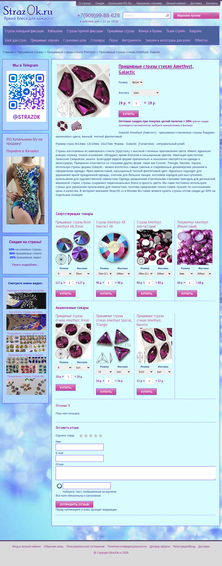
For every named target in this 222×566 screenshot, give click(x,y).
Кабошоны (55, 30)
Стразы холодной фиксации (24, 30)
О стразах (85, 3)
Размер (123, 82)
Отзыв (59, 464)
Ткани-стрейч (175, 30)
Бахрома (195, 30)
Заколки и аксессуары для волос (168, 40)
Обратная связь (53, 549)
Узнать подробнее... (25, 264)
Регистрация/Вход (184, 549)
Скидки (99, 3)
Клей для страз (16, 40)
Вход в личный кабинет (26, 549)
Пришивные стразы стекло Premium (71, 52)
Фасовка (124, 92)
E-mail (59, 453)
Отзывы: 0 (63, 405)
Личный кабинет (176, 3)
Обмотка (201, 40)
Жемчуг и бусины (150, 30)
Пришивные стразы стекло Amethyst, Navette (150, 320)
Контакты (212, 3)
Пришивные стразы (120, 30)
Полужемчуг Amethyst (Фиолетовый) (192, 224)
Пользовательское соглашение (85, 549)
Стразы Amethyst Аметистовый (149, 224)
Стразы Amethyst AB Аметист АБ (110, 224)
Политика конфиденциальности (127, 549)
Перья (113, 40)
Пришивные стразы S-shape (25, 354)
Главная (8, 52)
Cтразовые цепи (74, 40)
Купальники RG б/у (120, 3)
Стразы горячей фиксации (85, 30)
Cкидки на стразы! (25, 242)
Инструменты (131, 40)
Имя (58, 441)
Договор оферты (160, 549)
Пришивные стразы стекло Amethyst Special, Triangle (114, 320)
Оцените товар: (65, 435)
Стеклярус (98, 40)
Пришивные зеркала (45, 40)
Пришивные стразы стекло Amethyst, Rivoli (72, 318)
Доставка (196, 3)
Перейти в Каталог (22, 151)
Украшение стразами (149, 3)
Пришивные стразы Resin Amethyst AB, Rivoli (73, 224)
